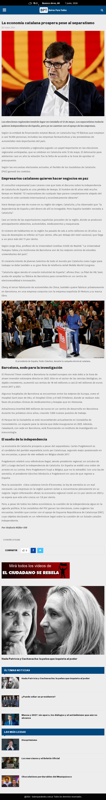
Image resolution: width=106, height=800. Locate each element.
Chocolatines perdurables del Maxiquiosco (47, 776)
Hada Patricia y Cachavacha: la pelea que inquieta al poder (39, 658)
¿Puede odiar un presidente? (38, 696)
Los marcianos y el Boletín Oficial (41, 758)
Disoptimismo (29, 740)
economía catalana (11, 540)
